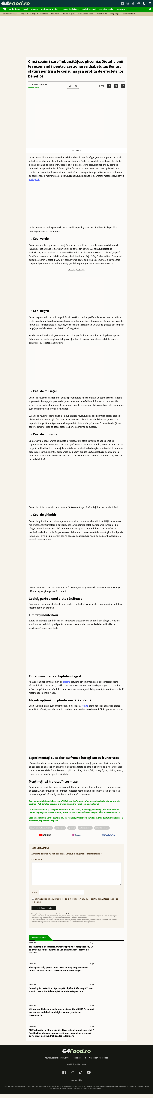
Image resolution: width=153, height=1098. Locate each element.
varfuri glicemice (85, 828)
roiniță (84, 706)
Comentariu (37, 859)
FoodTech (44, 14)
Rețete (23, 14)
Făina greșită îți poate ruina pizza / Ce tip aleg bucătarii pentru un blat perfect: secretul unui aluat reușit (58, 973)
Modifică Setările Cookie (76, 1068)
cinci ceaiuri (60, 828)
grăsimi (66, 682)
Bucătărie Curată (89, 9)
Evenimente (128, 14)
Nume (34, 896)
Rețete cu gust (68, 14)
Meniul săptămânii (85, 14)
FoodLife (43, 85)
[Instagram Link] (128, 3)
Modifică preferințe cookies (96, 1062)
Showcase (121, 9)
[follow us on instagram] (76, 835)
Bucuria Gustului (106, 9)
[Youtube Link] (138, 3)
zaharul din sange (101, 828)
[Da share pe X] (116, 86)
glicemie (72, 828)
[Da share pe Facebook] (109, 86)
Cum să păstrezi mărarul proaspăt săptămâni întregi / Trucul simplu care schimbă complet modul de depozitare (61, 994)
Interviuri (55, 14)
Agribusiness (14, 9)
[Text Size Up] (76, 86)
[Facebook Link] (122, 3)
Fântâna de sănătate (70, 9)
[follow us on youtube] (45, 835)
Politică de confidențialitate (56, 1062)
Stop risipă (114, 14)
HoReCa (34, 9)
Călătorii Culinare (10, 14)
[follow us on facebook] (108, 835)
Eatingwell (34, 179)
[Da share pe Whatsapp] (123, 86)
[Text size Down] (70, 86)
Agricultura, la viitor (49, 9)
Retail (25, 9)
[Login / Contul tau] (150, 3)
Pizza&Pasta (102, 14)
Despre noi (77, 1062)
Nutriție (33, 14)
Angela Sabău (33, 87)
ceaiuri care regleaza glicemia (41, 828)
